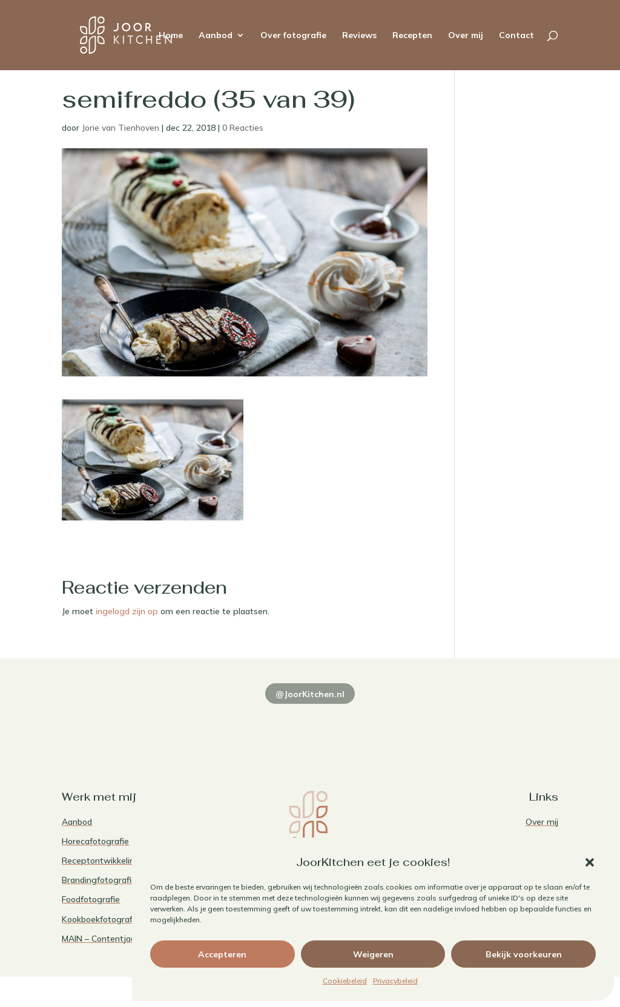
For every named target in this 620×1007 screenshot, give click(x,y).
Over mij (465, 36)
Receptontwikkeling (101, 860)
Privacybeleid (395, 980)
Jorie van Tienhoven (120, 127)
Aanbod (215, 36)
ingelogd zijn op (127, 611)
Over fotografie (293, 36)
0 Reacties (242, 127)
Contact (516, 36)
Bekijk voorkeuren (524, 954)
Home (171, 36)
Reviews (359, 36)
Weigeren (373, 954)
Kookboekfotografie (100, 919)
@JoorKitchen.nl (310, 694)
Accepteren (222, 954)
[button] (590, 862)
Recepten (412, 36)
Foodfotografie (91, 899)
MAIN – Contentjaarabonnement (125, 938)
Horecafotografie (95, 841)
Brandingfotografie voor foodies (124, 879)
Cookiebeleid (345, 980)
